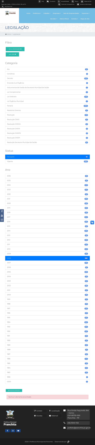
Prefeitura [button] (37, 13)
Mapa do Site (84, 19)
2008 (12, 54)
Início (28, 13)
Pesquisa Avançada (14, 390)
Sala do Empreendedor (71, 13)
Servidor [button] (53, 19)
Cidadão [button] (46, 13)
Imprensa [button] (85, 13)
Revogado (15, 49)
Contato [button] (74, 19)
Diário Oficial (64, 19)
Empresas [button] (57, 13)
